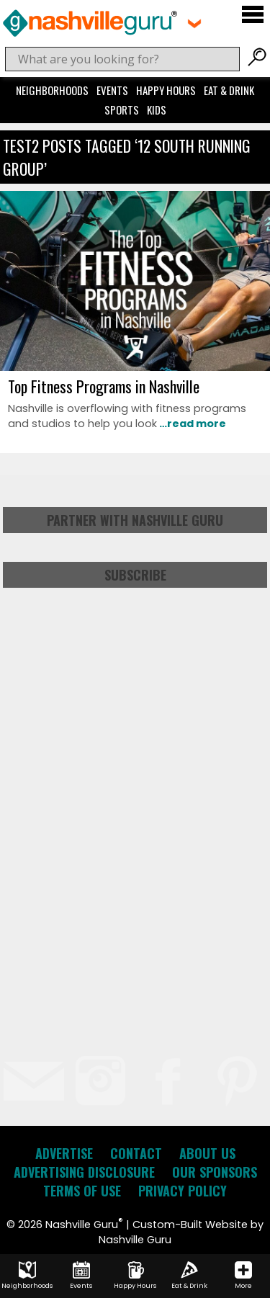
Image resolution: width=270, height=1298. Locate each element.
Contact (136, 1153)
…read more (191, 423)
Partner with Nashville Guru (135, 520)
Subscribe (135, 574)
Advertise (64, 1153)
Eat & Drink (229, 90)
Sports (121, 109)
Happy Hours (166, 90)
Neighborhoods (52, 90)
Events (112, 90)
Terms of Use (82, 1190)
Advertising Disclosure (84, 1172)
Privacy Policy (182, 1190)
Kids (156, 109)
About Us (207, 1153)
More (243, 1275)
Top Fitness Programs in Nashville (103, 386)
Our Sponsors (214, 1172)
